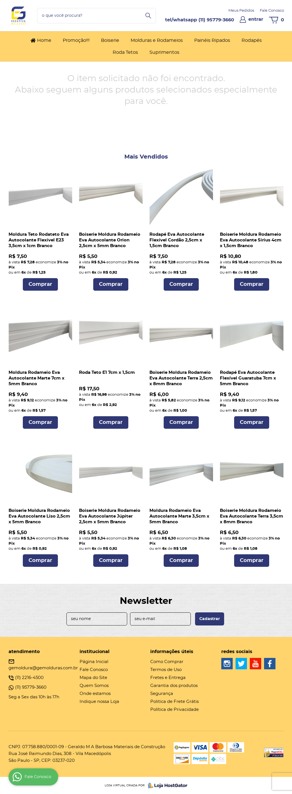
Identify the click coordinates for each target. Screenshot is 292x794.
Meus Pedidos (241, 11)
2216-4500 (29, 678)
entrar (255, 19)
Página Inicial (94, 662)
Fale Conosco (272, 11)
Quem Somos (94, 686)
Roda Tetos (125, 52)
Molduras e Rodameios (157, 40)
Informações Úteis (171, 651)
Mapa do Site (93, 678)
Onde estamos (95, 694)
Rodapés (252, 40)
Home (44, 40)
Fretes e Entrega (168, 678)
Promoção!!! (76, 40)
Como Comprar (166, 662)
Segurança (161, 694)
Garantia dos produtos (174, 686)
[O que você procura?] (148, 15)
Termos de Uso (166, 670)
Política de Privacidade (174, 709)
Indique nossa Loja (99, 701)
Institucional (95, 651)
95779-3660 (216, 20)
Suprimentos (164, 52)
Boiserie (110, 40)
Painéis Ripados (212, 40)
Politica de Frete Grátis (174, 701)
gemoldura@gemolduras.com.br (43, 668)
